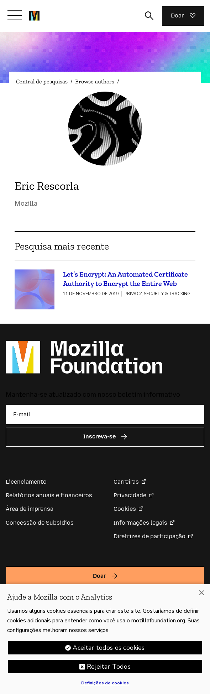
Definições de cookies (105, 685)
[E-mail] (105, 414)
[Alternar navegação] (14, 15)
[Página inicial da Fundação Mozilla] (34, 16)
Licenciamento (26, 481)
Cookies (125, 508)
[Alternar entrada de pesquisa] (149, 16)
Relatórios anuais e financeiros (49, 495)
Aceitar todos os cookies (109, 650)
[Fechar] (201, 595)
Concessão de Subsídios (40, 522)
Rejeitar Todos (109, 669)
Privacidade (130, 495)
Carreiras (126, 481)
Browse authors (94, 81)
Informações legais (140, 522)
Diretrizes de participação (149, 536)
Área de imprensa (29, 508)
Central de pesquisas (42, 81)
